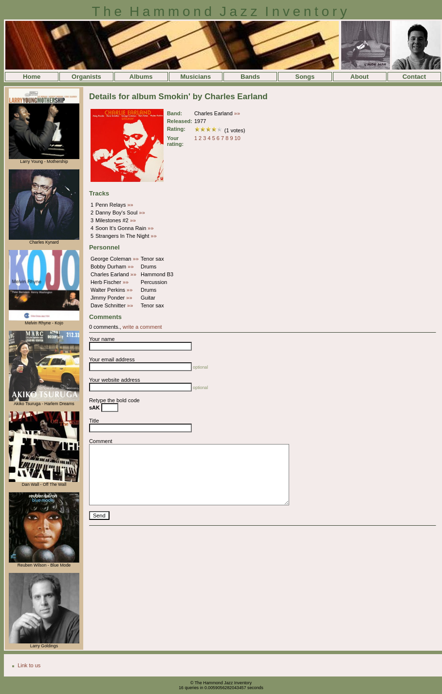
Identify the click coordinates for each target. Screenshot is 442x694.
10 (237, 138)
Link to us (29, 665)
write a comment (142, 327)
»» (237, 113)
